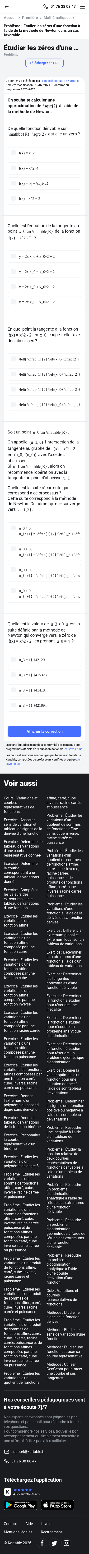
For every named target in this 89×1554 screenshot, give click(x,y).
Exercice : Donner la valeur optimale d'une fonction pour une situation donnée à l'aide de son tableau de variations (64, 1081)
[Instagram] (66, 1543)
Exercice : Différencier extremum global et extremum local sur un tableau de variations (65, 937)
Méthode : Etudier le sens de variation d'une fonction (66, 1334)
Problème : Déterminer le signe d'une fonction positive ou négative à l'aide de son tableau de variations (65, 1110)
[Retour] (8, 6)
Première (30, 17)
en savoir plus (73, 749)
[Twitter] (54, 1543)
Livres (46, 1524)
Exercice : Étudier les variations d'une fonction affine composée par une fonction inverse (21, 995)
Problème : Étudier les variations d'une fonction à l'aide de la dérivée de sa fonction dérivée (65, 913)
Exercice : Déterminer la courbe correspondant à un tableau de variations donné (21, 872)
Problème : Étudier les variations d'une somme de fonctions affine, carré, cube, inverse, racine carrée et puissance (22, 1185)
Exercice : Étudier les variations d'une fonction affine (21, 920)
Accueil (10, 17)
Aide (29, 1524)
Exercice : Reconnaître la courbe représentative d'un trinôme (22, 1142)
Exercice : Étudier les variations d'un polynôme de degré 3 (21, 1161)
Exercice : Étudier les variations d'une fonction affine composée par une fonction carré (21, 942)
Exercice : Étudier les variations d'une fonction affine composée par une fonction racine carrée (22, 1021)
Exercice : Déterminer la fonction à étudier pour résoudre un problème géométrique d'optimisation (65, 1053)
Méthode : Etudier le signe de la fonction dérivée (63, 1317)
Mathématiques (57, 17)
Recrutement (51, 1532)
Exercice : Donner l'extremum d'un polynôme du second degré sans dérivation (22, 1103)
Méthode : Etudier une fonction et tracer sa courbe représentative (65, 1351)
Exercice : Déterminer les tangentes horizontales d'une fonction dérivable (64, 981)
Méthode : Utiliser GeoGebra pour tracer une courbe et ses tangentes (64, 1371)
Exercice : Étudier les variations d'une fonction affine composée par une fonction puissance (21, 1048)
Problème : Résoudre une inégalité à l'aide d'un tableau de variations (64, 1134)
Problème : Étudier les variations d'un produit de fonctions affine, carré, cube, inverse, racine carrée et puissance (22, 1269)
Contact (10, 1524)
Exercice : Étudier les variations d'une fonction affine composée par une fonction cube (21, 969)
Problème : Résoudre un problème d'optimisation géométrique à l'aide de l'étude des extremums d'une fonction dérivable (66, 1233)
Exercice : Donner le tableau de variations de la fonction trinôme (22, 1122)
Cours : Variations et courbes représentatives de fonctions (20, 805)
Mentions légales (18, 1532)
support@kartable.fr (28, 1451)
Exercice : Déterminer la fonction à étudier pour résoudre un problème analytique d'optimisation (64, 1026)
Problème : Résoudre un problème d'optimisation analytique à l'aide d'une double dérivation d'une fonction (64, 1269)
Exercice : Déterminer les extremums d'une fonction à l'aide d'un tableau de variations (64, 959)
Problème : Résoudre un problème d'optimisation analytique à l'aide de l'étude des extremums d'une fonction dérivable (65, 1198)
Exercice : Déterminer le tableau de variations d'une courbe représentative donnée (23, 848)
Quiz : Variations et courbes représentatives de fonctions (62, 1297)
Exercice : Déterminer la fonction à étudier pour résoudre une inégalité (64, 1003)
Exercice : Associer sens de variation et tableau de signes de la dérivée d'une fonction (23, 827)
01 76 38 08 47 (63, 7)
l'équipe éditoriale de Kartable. (60, 81)
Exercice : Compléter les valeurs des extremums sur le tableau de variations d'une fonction (21, 899)
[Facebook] (42, 1543)
